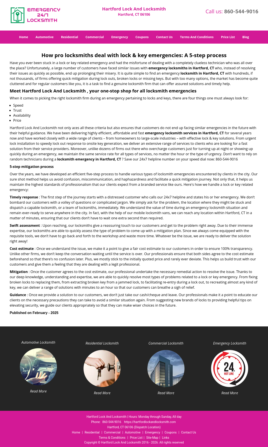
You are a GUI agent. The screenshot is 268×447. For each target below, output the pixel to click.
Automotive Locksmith (38, 342)
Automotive (45, 37)
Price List (228, 37)
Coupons (142, 37)
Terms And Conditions (197, 37)
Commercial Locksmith (166, 343)
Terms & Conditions (112, 437)
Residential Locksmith (102, 343)
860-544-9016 (241, 12)
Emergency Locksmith (229, 343)
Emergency (119, 37)
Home (23, 37)
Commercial (94, 37)
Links (165, 437)
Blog (245, 37)
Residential (69, 37)
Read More (38, 391)
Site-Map (152, 437)
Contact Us (164, 37)
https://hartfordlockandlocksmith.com (150, 422)
